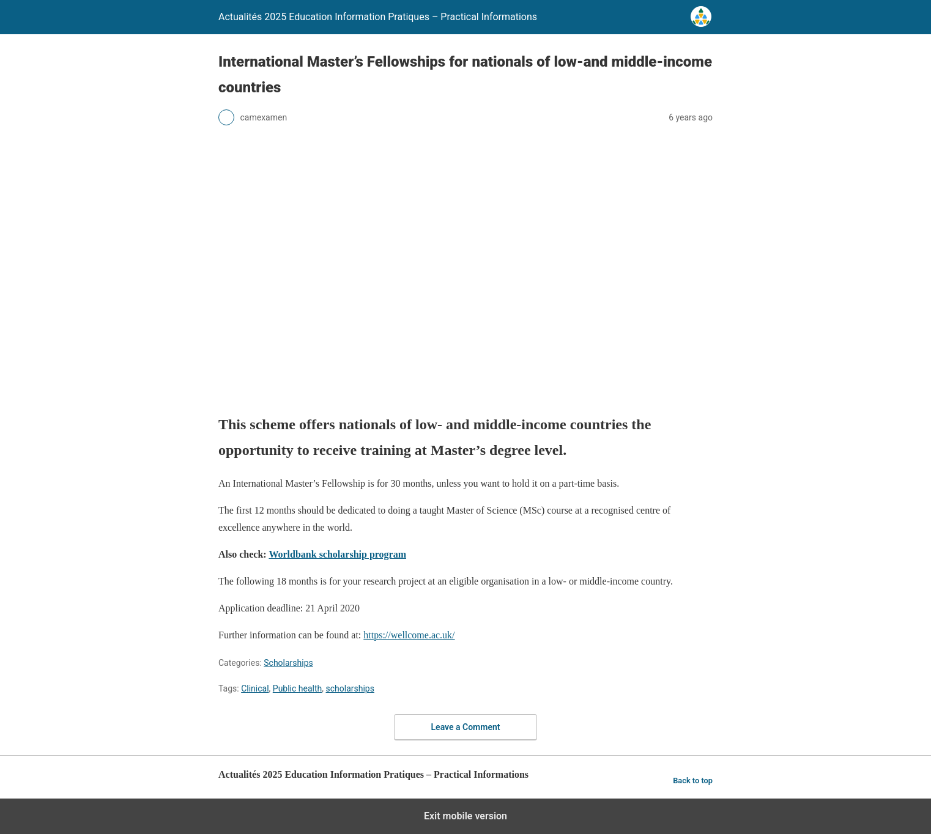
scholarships (350, 688)
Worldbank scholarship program (337, 554)
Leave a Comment (465, 727)
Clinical (255, 688)
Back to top (693, 780)
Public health (297, 688)
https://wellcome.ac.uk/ (408, 635)
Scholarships (288, 663)
